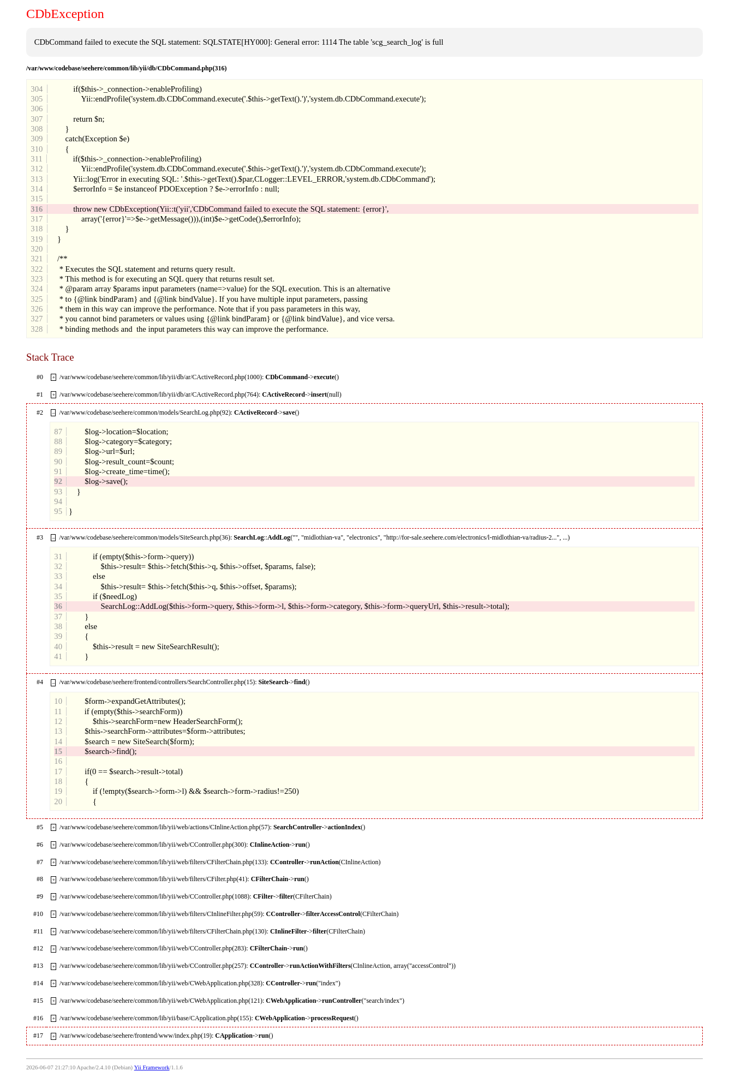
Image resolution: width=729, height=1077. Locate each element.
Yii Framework (152, 1067)
